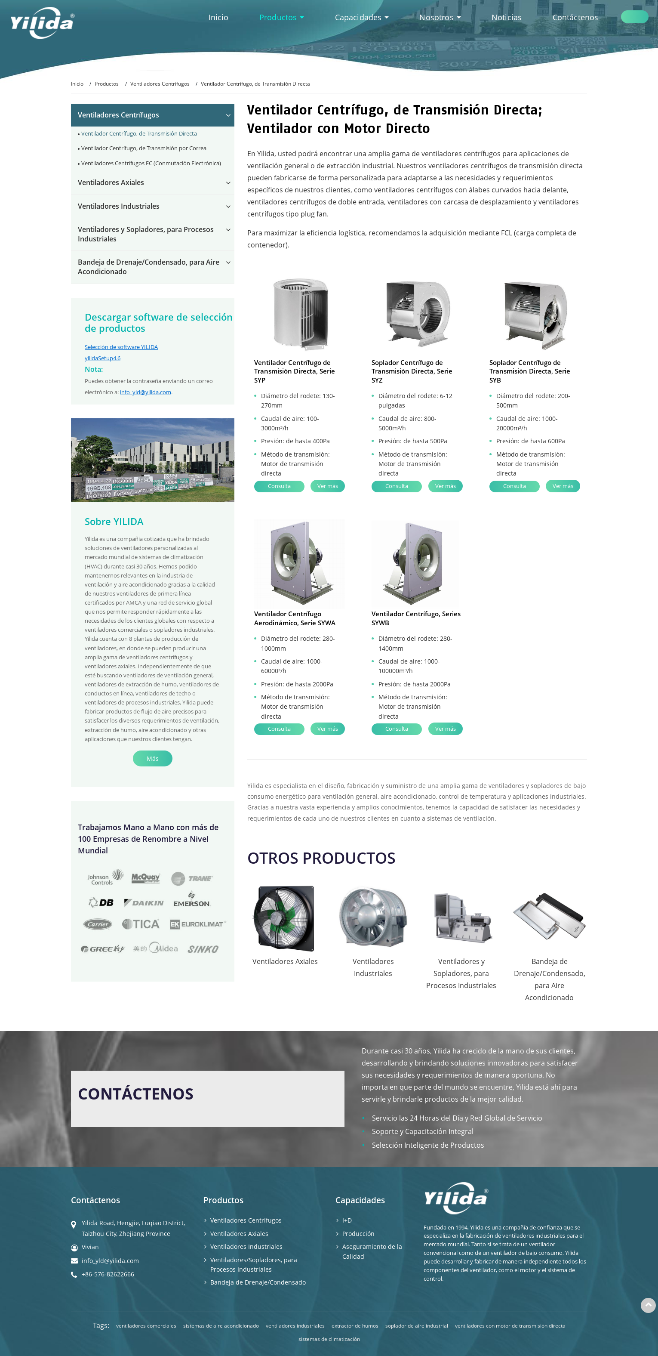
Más (153, 758)
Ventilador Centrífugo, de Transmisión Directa (139, 133)
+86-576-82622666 (108, 1274)
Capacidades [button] (359, 17)
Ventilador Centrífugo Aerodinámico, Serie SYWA (294, 618)
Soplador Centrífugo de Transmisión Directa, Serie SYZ (412, 371)
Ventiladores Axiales (111, 182)
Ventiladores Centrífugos (160, 83)
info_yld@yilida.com (145, 392)
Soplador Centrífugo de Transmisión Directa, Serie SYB (529, 371)
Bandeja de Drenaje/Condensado (258, 1282)
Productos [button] (279, 17)
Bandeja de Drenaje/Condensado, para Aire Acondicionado (148, 266)
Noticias (507, 17)
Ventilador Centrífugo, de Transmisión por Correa (143, 148)
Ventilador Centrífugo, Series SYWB (416, 618)
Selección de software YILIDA (121, 347)
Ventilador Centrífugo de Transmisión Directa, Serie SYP (294, 371)
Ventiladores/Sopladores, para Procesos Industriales (253, 1264)
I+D (347, 1220)
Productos (107, 83)
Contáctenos (576, 17)
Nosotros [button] (437, 17)
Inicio (219, 17)
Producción (358, 1233)
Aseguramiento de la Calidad (372, 1251)
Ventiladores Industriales (119, 206)
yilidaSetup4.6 (102, 358)
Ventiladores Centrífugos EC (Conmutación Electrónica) (151, 163)
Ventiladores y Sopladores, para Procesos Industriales (146, 234)
